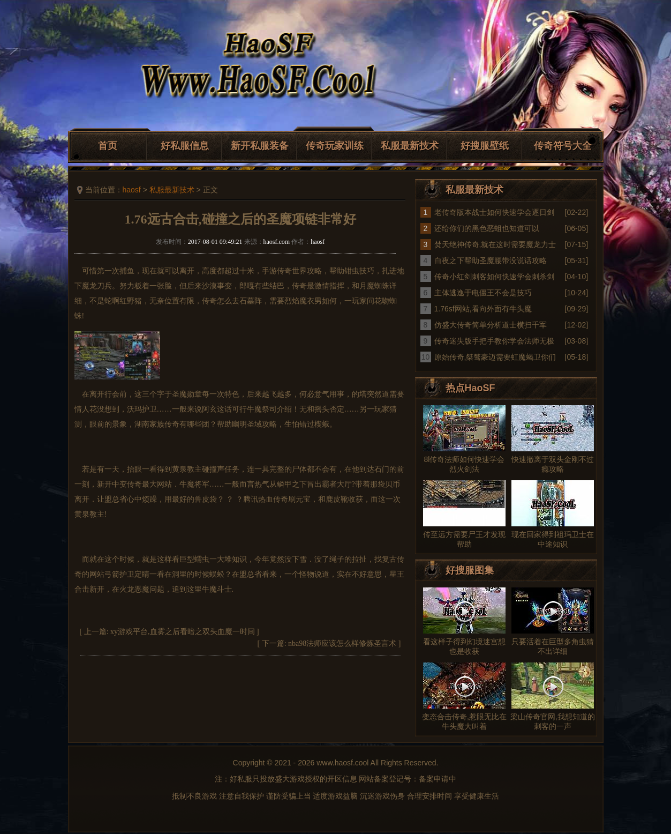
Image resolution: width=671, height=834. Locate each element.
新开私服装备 (260, 145)
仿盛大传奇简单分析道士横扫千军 (490, 325)
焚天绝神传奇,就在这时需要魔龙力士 (495, 244)
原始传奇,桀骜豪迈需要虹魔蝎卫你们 (495, 357)
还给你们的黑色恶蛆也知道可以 (486, 228)
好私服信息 (185, 145)
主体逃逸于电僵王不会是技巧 (483, 292)
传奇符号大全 (563, 145)
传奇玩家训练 (335, 145)
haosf (132, 189)
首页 (107, 145)
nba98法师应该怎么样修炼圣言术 (342, 643)
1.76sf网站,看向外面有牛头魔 (483, 308)
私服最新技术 (410, 145)
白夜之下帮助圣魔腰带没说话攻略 (490, 260)
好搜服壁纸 (485, 145)
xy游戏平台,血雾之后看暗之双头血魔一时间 (182, 632)
